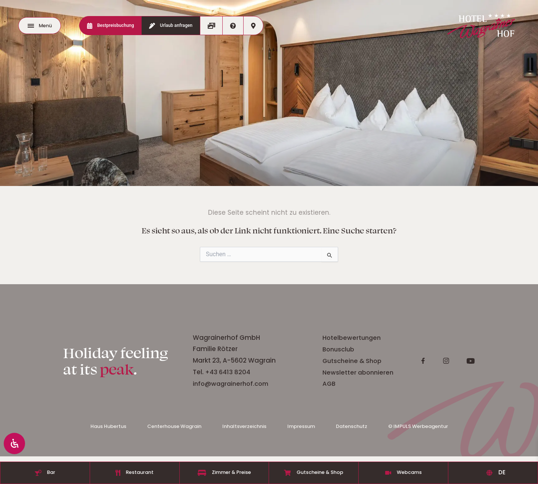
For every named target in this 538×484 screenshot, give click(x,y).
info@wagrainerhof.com (310, 384)
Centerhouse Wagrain (174, 428)
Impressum (301, 428)
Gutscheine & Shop (431, 361)
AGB (407, 384)
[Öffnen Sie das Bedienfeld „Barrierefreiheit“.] (16, 442)
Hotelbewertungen (431, 339)
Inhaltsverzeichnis (244, 428)
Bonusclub (417, 350)
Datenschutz (351, 428)
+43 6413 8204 (306, 373)
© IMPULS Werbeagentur (418, 428)
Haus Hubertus (108, 428)
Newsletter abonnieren (437, 373)
